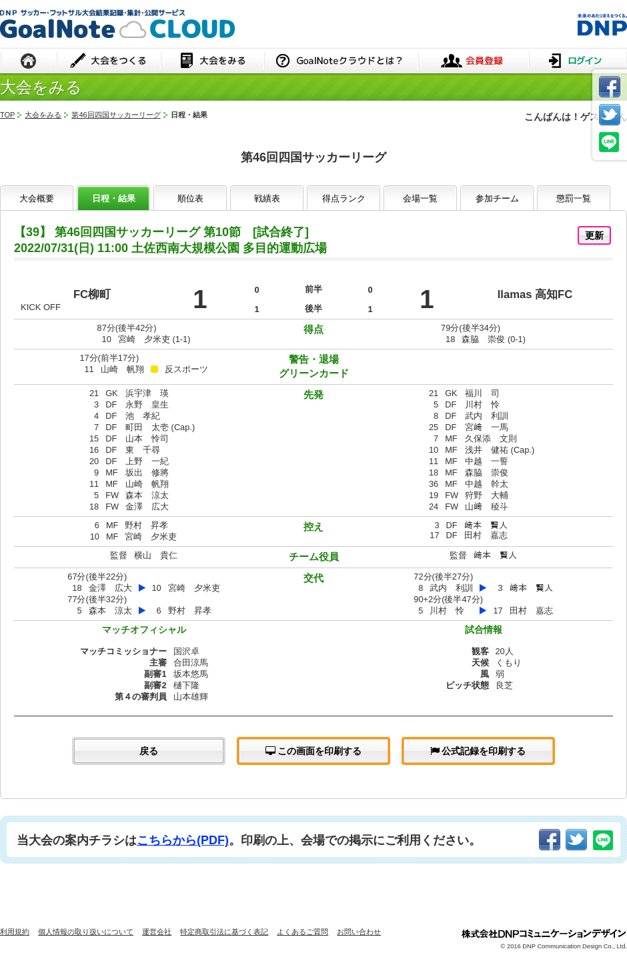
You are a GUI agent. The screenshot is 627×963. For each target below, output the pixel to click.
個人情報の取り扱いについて (85, 932)
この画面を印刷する (313, 751)
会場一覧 (420, 198)
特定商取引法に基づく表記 (224, 932)
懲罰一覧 (573, 198)
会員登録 (473, 62)
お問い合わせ (359, 932)
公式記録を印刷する (478, 751)
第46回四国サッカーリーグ (115, 115)
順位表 (190, 198)
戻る (148, 751)
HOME (28, 62)
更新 (594, 235)
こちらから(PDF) (183, 840)
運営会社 (156, 932)
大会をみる (212, 62)
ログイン (578, 62)
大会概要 (36, 198)
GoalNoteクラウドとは (341, 62)
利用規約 (14, 932)
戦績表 (267, 198)
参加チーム (497, 198)
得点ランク (344, 198)
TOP (7, 115)
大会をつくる (109, 62)
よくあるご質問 (302, 932)
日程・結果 (113, 198)
